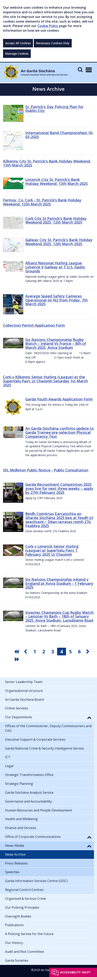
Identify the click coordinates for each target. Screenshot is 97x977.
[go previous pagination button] (26, 651)
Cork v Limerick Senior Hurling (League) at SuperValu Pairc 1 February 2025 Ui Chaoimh (52, 550)
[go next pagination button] (88, 651)
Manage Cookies (17, 53)
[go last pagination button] (17, 659)
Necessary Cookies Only (52, 43)
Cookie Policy (47, 26)
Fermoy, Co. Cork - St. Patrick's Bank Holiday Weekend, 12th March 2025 (42, 202)
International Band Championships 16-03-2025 (59, 134)
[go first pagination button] (17, 651)
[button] (89, 717)
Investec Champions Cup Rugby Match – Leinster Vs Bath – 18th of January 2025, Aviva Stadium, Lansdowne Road (59, 616)
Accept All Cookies (18, 43)
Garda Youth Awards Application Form (59, 399)
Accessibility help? (75, 972)
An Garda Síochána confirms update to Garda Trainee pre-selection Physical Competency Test (59, 432)
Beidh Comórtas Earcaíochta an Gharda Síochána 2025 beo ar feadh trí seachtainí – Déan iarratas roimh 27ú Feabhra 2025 (59, 519)
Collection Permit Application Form (34, 325)
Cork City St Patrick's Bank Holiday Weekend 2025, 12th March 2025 (56, 220)
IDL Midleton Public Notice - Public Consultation (45, 470)
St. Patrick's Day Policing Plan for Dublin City (54, 108)
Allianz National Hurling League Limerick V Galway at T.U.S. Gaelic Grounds (55, 267)
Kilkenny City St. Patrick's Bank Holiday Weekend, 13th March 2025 (47, 163)
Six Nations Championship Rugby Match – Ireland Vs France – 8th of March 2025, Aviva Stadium (55, 343)
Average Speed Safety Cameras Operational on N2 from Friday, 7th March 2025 (56, 300)
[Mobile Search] (80, 69)
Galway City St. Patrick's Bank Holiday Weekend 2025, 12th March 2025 (59, 241)
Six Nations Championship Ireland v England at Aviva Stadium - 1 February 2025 (59, 583)
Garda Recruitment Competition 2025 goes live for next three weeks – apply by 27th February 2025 (59, 488)
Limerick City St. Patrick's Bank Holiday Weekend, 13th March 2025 (56, 181)
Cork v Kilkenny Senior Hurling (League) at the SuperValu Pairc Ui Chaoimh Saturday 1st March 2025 (45, 380)
